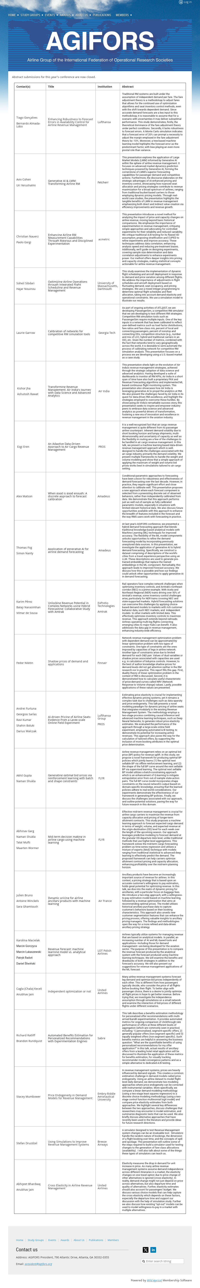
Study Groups (36, 1240)
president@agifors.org (38, 1264)
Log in (188, 2)
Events (52, 1240)
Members (113, 1240)
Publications (96, 1240)
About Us (79, 1240)
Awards (65, 1240)
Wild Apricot (154, 1280)
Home (19, 1240)
